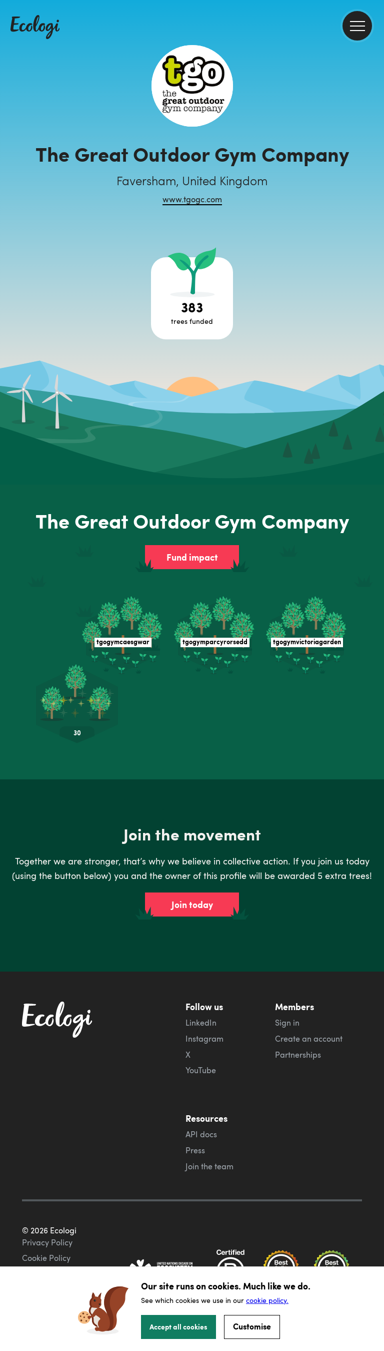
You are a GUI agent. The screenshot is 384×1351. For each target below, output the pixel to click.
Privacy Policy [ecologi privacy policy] (47, 1242)
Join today (192, 904)
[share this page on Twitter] (372, 163)
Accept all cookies (179, 1326)
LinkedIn (201, 1023)
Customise (252, 1326)
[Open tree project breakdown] (192, 298)
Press (195, 1150)
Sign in (287, 1023)
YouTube (201, 1070)
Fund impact (192, 557)
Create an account (308, 1039)
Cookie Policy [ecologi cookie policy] (46, 1258)
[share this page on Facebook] (372, 142)
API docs (201, 1134)
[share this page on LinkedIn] (372, 184)
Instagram (205, 1039)
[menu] (357, 26)
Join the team (210, 1166)
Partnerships (298, 1055)
